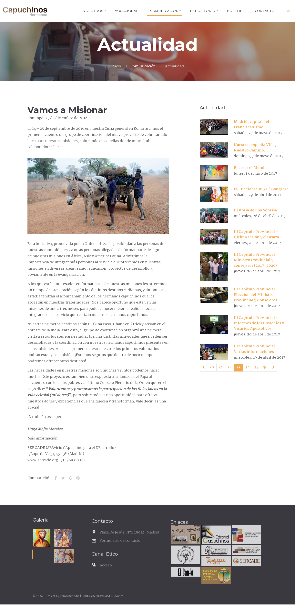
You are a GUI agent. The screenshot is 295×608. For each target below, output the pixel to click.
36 (265, 367)
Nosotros (93, 11)
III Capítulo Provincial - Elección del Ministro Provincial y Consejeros (256, 294)
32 (230, 367)
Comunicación (164, 11)
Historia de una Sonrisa (255, 210)
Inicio (116, 66)
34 (247, 367)
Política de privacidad (96, 596)
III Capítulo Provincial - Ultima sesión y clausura (256, 234)
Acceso (106, 575)
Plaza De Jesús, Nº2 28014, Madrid (129, 542)
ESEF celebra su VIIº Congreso (261, 189)
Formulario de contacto (120, 550)
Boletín (235, 11)
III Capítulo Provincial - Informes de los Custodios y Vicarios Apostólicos (259, 323)
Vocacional (126, 11)
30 (212, 367)
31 (221, 367)
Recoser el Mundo (250, 168)
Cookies (117, 596)
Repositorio (202, 11)
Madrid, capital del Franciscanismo (251, 124)
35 (256, 367)
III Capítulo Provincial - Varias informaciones (256, 349)
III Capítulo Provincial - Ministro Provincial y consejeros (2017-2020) (256, 260)
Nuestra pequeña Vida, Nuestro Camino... (255, 147)
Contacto (265, 11)
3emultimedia (69, 596)
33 (238, 367)
